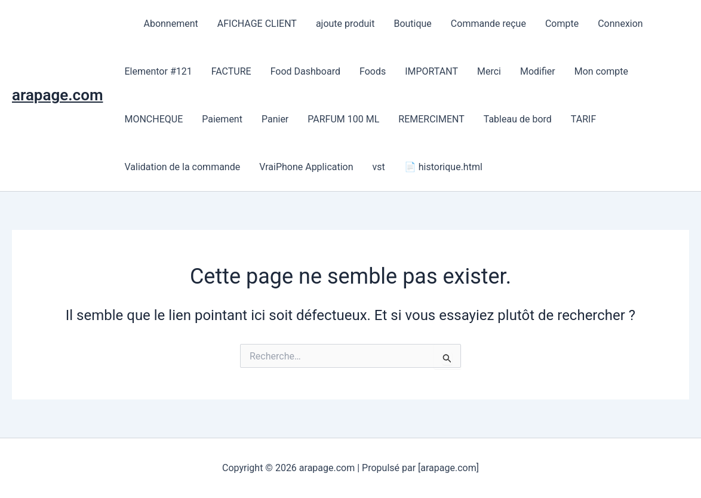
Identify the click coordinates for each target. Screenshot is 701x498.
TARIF (583, 119)
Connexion (620, 23)
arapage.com (57, 95)
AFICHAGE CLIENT (257, 23)
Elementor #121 (158, 71)
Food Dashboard (305, 71)
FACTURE (231, 71)
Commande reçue (488, 23)
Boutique (412, 23)
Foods (372, 71)
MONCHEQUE (153, 119)
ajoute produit (345, 23)
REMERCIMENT (431, 119)
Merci (489, 71)
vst (379, 167)
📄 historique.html (443, 167)
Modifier (537, 71)
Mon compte (601, 71)
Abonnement (170, 23)
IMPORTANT (431, 71)
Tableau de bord (518, 119)
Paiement (222, 119)
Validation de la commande (182, 167)
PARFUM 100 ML (343, 119)
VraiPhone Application (306, 167)
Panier (275, 119)
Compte (562, 23)
